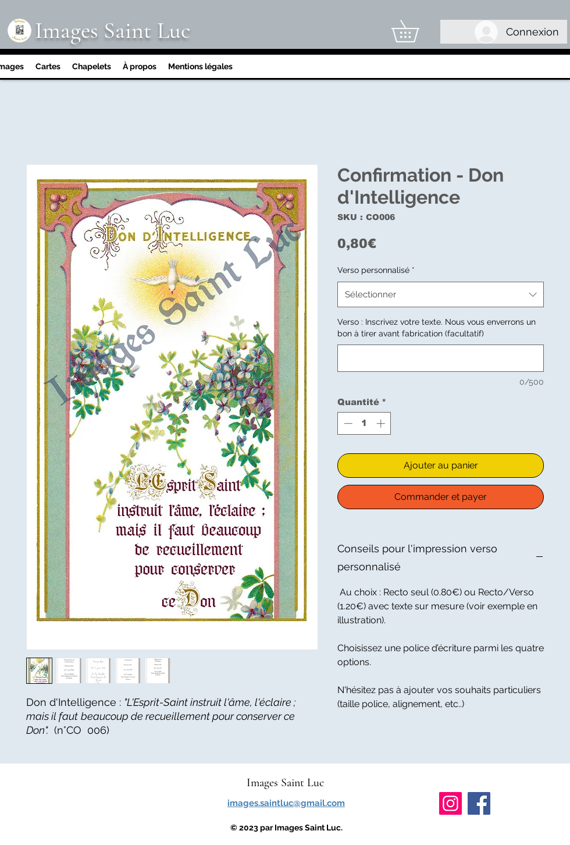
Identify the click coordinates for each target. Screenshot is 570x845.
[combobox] (440, 294)
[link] (415, 31)
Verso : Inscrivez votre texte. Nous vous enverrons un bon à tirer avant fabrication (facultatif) (436, 327)
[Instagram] (450, 803)
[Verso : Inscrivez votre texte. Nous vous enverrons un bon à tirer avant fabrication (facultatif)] (440, 358)
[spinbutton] (364, 423)
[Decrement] (347, 423)
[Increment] (382, 423)
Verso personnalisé (376, 270)
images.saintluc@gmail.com (286, 803)
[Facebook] (479, 803)
